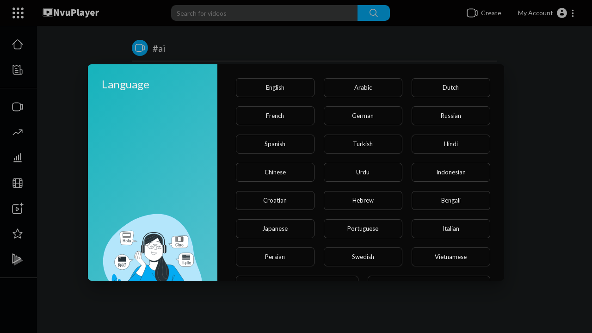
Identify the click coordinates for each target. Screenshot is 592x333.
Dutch (451, 87)
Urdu (363, 172)
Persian (275, 256)
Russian (451, 115)
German (363, 115)
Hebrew (363, 200)
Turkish (363, 144)
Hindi (451, 144)
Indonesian (451, 172)
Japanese (275, 228)
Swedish (363, 256)
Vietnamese (451, 256)
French (275, 115)
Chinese (275, 172)
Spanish (275, 144)
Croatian (275, 200)
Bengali (451, 200)
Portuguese (362, 228)
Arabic (363, 87)
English (275, 87)
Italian (451, 228)
